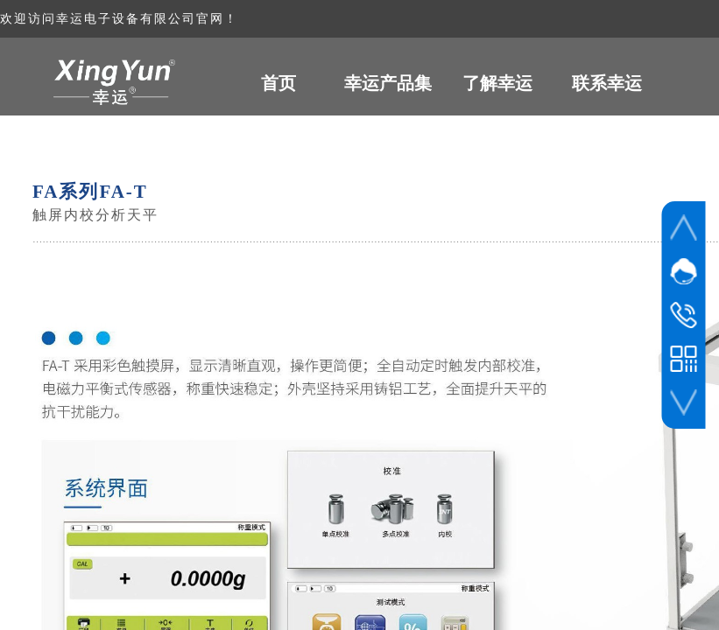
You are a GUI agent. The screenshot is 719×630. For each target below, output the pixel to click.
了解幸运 (497, 83)
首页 (278, 83)
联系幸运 (607, 83)
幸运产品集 (388, 83)
